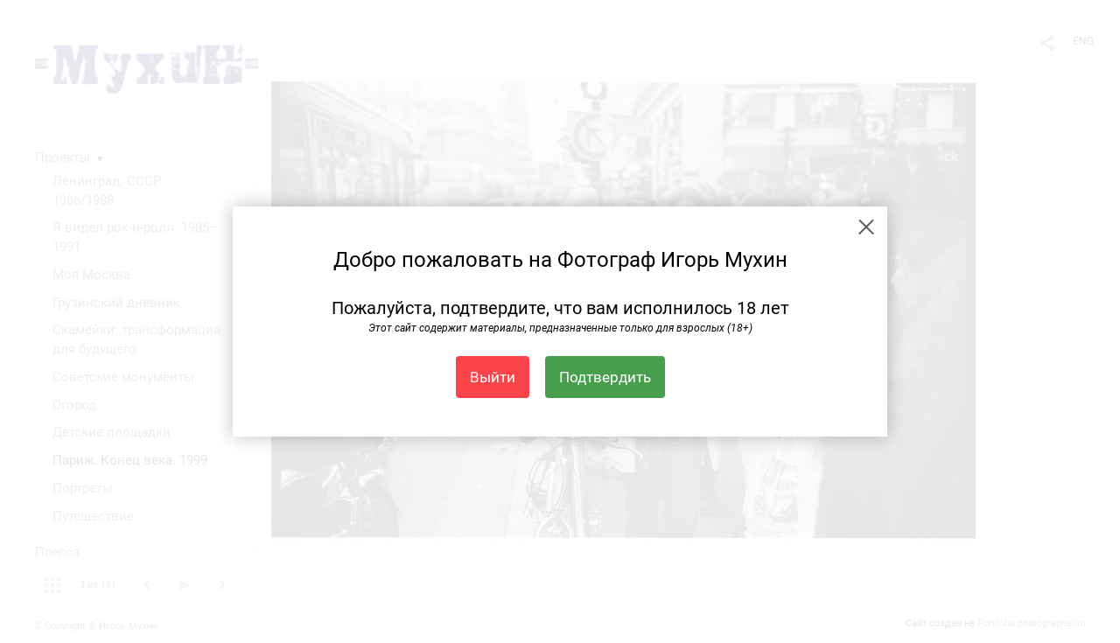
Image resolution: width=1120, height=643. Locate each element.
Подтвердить (605, 377)
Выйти (492, 377)
